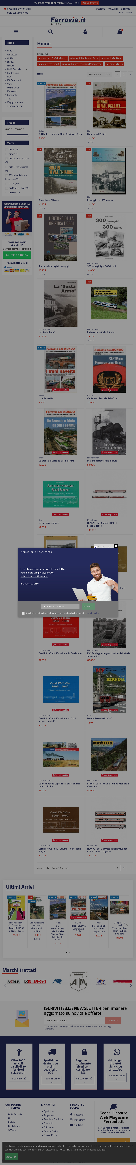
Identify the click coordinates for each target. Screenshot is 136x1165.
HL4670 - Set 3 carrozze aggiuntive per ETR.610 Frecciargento (107, 850)
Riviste (10, 65)
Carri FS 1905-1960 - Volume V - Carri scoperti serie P (57, 720)
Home (10, 43)
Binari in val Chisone (49, 200)
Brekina (14, 192)
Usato (10, 62)
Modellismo (13, 73)
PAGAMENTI (113, 8)
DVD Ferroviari (14, 69)
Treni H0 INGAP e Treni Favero (16, 929)
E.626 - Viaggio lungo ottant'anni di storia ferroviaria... (108, 655)
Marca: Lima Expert (48, 64)
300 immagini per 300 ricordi (101, 266)
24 (107, 74)
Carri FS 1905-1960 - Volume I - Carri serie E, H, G (60, 850)
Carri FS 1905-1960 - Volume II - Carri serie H (60, 655)
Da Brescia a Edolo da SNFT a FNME (56, 460)
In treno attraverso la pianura (102, 460)
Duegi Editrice (99, 931)
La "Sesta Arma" (47, 332)
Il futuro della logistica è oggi (54, 266)
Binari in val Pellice (96, 134)
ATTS (14, 183)
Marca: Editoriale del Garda (84, 58)
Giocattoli (12, 54)
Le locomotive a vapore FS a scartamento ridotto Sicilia (59, 785)
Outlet (10, 58)
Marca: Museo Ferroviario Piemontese (81, 64)
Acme (14, 149)
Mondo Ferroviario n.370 (99, 718)
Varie (9, 84)
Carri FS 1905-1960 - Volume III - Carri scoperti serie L (106, 589)
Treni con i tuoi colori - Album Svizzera (119, 930)
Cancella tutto (114, 64)
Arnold (13, 154)
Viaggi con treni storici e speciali (15, 104)
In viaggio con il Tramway (100, 200)
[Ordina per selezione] (95, 74)
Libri (9, 76)
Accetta (11, 1157)
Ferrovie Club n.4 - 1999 (99, 927)
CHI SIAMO (125, 8)
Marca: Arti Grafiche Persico (52, 58)
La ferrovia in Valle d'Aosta (101, 332)
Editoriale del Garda (57, 938)
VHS (9, 51)
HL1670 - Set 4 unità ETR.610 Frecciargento (102, 524)
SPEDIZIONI (100, 8)
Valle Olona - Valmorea (50, 588)
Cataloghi (12, 95)
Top (9, 98)
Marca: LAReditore (111, 58)
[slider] (6, 135)
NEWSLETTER (125, 12)
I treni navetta (46, 398)
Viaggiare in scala (37, 929)
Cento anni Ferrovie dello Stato (103, 398)
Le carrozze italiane (49, 523)
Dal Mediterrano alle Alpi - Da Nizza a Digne (60, 134)
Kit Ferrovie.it (14, 80)
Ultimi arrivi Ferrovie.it (13, 89)
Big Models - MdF (18, 188)
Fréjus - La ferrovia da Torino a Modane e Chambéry (108, 785)
